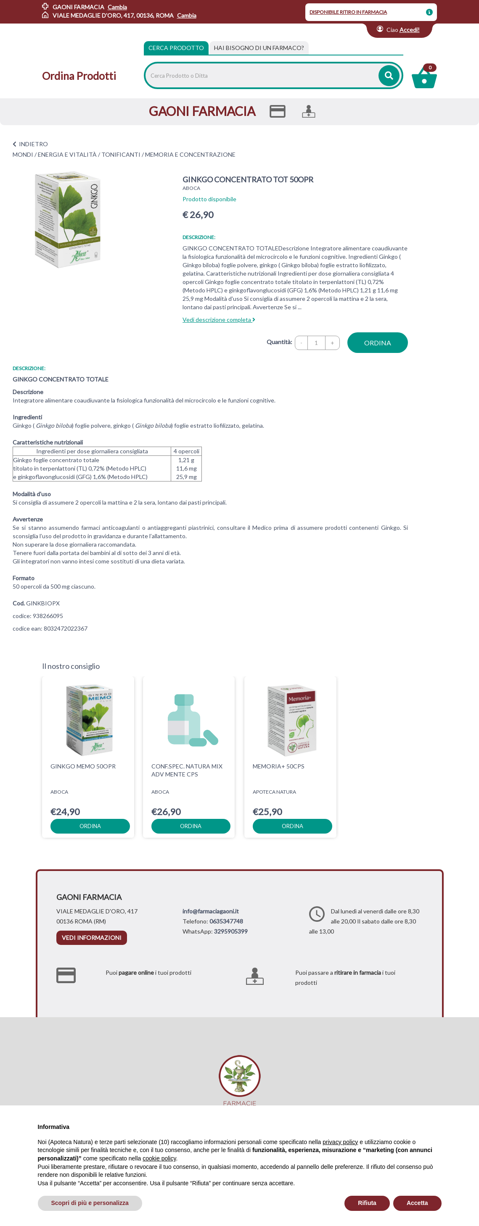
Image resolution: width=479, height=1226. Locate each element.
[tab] (259, 48)
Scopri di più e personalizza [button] (90, 1203)
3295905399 (231, 931)
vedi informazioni (92, 937)
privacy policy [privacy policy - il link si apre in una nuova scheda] (340, 1142)
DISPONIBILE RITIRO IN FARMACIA (348, 12)
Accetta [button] (417, 1203)
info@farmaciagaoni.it (211, 911)
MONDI (23, 154)
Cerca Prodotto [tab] (176, 47)
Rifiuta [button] (367, 1203)
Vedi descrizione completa (219, 319)
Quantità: (279, 341)
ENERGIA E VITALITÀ (67, 154)
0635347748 (226, 921)
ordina (377, 343)
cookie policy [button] (159, 1158)
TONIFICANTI (120, 154)
